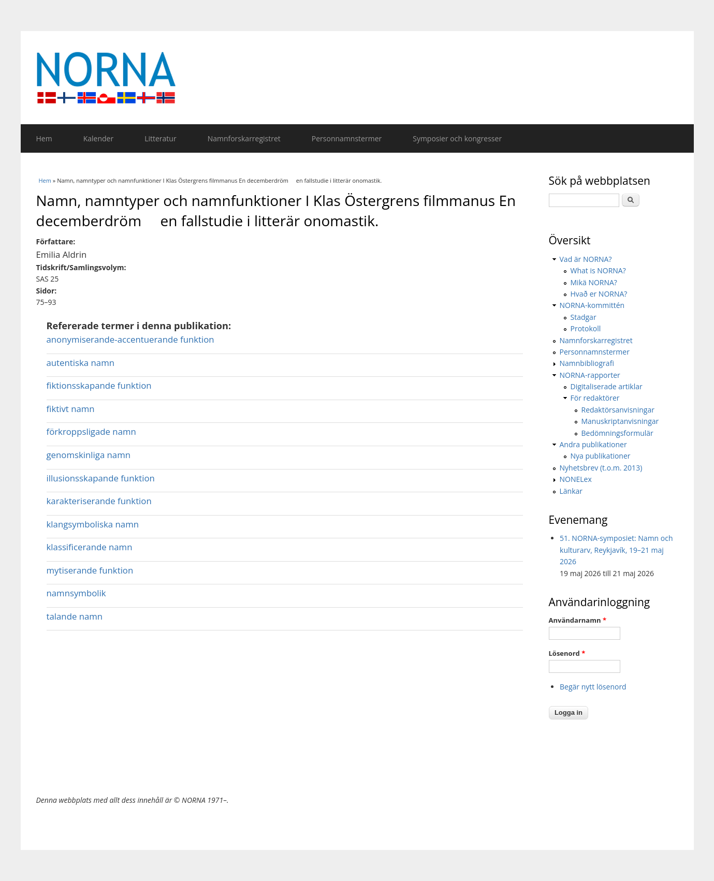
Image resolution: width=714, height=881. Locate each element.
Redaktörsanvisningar (617, 410)
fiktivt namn (71, 409)
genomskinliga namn (89, 455)
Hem (44, 138)
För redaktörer (595, 398)
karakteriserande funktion (99, 501)
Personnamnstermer (347, 138)
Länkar (571, 491)
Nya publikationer (601, 456)
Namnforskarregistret (244, 138)
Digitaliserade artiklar (607, 386)
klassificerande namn (90, 547)
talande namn (75, 616)
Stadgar (583, 317)
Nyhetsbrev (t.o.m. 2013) (601, 468)
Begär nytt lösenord (593, 687)
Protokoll (586, 328)
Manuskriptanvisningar (620, 421)
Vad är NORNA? (586, 259)
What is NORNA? (598, 270)
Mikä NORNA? (594, 282)
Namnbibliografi (587, 363)
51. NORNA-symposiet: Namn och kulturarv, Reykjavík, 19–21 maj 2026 (616, 549)
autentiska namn (80, 363)
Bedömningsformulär (617, 433)
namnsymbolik (76, 593)
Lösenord (567, 653)
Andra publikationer (593, 444)
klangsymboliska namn (93, 524)
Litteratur (160, 138)
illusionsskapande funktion (101, 478)
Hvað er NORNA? (599, 294)
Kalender (98, 138)
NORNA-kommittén (592, 305)
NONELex (576, 479)
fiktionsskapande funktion (99, 385)
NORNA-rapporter (590, 375)
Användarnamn (577, 620)
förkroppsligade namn (91, 431)
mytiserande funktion (90, 570)
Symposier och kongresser (457, 138)
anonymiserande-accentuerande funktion (130, 339)
